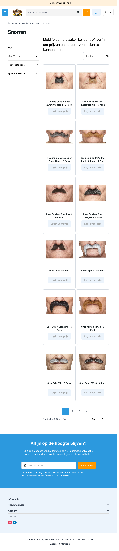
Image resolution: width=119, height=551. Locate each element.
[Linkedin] (15, 525)
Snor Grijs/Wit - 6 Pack (93, 272)
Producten (12, 23)
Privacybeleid (71, 475)
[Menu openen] (5, 12)
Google (48, 477)
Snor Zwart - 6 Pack (59, 272)
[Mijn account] (86, 12)
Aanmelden (87, 467)
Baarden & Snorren (30, 23)
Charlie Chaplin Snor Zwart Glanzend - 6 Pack (59, 103)
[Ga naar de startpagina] (17, 12)
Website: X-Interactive (60, 546)
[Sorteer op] (93, 56)
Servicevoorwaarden (30, 477)
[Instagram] (10, 525)
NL (108, 12)
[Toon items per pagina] (103, 421)
